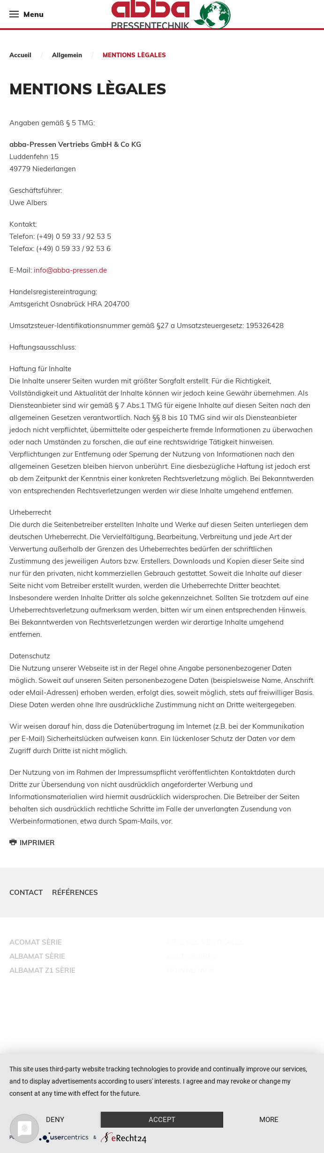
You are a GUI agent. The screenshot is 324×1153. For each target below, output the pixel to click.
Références (75, 892)
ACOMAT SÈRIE (35, 942)
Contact (26, 892)
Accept (162, 1119)
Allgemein (67, 55)
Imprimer (32, 842)
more (269, 1119)
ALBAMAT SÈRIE (37, 956)
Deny (55, 1119)
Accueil (20, 55)
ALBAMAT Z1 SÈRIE (42, 970)
